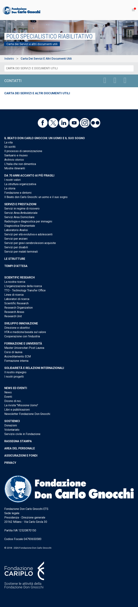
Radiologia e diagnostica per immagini (28, 221)
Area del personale (19, 448)
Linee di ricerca (14, 294)
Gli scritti (9, 146)
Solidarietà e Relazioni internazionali (34, 368)
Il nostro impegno (15, 372)
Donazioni (10, 425)
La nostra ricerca (14, 281)
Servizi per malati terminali (21, 251)
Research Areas (14, 312)
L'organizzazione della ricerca (23, 286)
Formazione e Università (23, 343)
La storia (9, 188)
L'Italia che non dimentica (20, 164)
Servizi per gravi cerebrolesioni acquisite (30, 243)
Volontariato (11, 429)
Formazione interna (16, 360)
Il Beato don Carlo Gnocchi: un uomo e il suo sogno (44, 138)
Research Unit (13, 316)
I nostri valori (12, 180)
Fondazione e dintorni (17, 192)
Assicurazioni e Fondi (20, 455)
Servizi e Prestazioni (20, 204)
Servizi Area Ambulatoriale (21, 213)
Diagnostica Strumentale (19, 225)
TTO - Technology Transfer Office (25, 290)
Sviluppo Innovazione (21, 323)
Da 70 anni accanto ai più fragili (29, 175)
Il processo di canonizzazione (23, 151)
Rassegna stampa (18, 441)
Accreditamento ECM (17, 356)
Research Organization (18, 307)
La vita (8, 142)
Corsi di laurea (13, 352)
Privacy (10, 462)
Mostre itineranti (14, 168)
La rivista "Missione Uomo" (21, 405)
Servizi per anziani (15, 238)
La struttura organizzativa (20, 184)
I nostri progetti (14, 376)
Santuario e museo (16, 155)
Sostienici (12, 421)
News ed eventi (15, 388)
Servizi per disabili (16, 247)
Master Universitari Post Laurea (24, 348)
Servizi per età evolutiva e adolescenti (28, 234)
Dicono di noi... (13, 401)
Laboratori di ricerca (16, 299)
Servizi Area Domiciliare (19, 217)
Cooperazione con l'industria (22, 336)
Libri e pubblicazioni (17, 409)
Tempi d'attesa (15, 266)
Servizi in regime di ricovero (22, 208)
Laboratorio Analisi (16, 230)
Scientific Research (19, 277)
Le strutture (14, 259)
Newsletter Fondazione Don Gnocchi (27, 414)
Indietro (9, 58)
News (8, 392)
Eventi (8, 396)
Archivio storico (14, 159)
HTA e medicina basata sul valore (25, 332)
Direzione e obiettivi (17, 327)
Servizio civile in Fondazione (22, 434)
